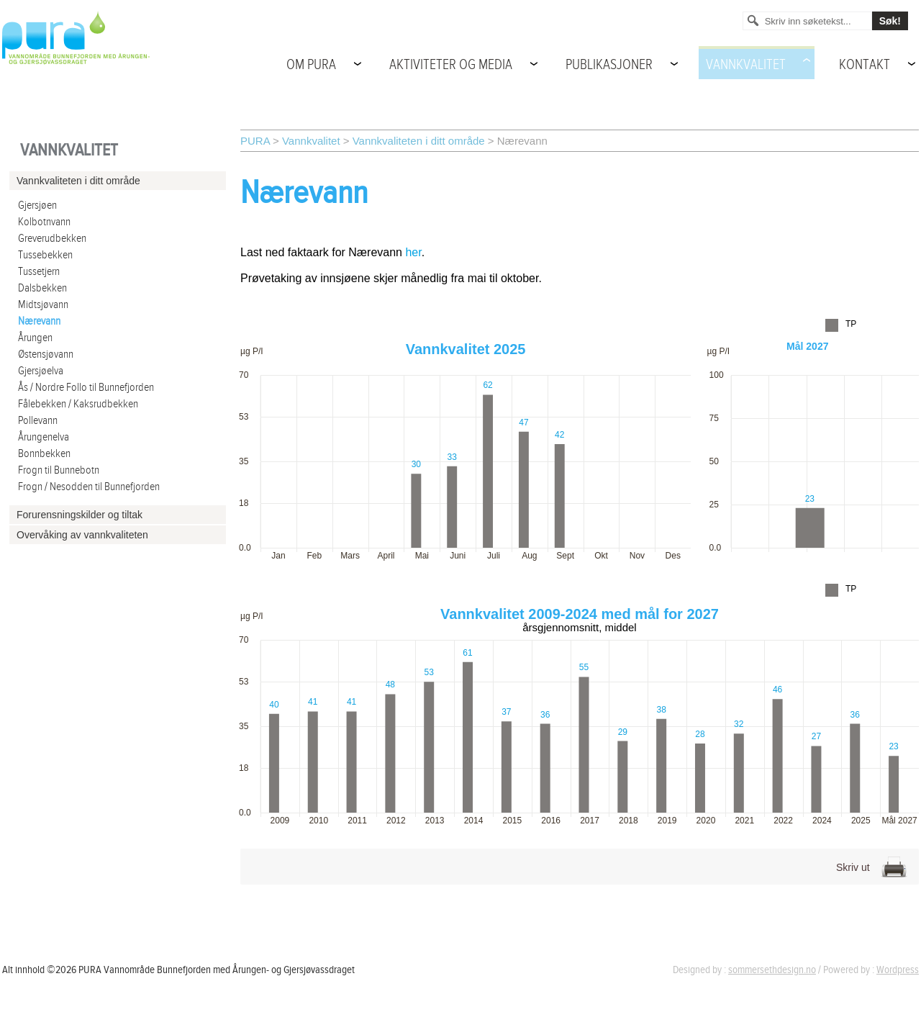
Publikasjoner (609, 64)
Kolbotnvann (44, 222)
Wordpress (897, 970)
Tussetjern (39, 272)
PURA (255, 141)
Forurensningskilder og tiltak (79, 514)
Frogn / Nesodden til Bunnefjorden (89, 487)
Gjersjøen (37, 205)
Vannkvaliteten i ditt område (419, 141)
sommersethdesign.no (772, 970)
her (413, 252)
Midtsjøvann (43, 305)
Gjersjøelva (40, 371)
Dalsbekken (42, 288)
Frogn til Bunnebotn (58, 470)
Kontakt (864, 64)
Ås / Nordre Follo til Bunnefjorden (86, 387)
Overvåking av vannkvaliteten (82, 535)
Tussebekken (45, 255)
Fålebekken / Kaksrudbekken (78, 404)
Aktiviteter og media (450, 64)
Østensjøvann (45, 354)
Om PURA (311, 64)
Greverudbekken (52, 238)
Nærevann (39, 321)
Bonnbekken (44, 454)
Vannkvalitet (746, 64)
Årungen (35, 338)
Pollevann (38, 421)
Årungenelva (43, 437)
